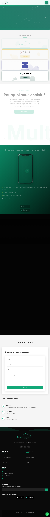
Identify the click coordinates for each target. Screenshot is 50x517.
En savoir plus (21, 111)
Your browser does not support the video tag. (25, 17)
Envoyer (25, 387)
